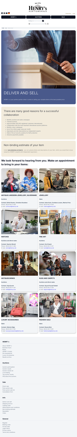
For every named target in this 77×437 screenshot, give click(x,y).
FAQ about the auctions (9, 376)
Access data (6, 426)
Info (6, 28)
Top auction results (8, 374)
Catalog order (7, 405)
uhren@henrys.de (11, 248)
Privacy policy (7, 430)
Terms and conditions (9, 432)
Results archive (7, 357)
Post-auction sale (8, 388)
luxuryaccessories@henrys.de (14, 331)
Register (5, 423)
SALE (63, 17)
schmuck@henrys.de (12, 206)
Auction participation (9, 367)
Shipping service (7, 403)
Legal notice (6, 428)
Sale (4, 382)
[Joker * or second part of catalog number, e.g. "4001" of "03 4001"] (39, 21)
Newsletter (6, 411)
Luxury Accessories (8, 355)
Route (4, 349)
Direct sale (6, 386)
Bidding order (7, 425)
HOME (3, 28)
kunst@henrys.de (49, 248)
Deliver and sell (7, 402)
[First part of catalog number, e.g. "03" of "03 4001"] (35, 21)
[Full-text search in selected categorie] (38, 24)
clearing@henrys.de (50, 206)
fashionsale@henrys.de (50, 331)
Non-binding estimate (9, 409)
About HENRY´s (7, 346)
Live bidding (6, 372)
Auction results (7, 369)
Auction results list (8, 370)
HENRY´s (13, 17)
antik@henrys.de (11, 289)
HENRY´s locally (7, 351)
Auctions (6, 363)
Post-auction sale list (9, 390)
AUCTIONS (38, 17)
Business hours (7, 347)
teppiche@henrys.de (50, 289)
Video (4, 413)
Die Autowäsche (7, 353)
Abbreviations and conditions (11, 407)
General (5, 419)
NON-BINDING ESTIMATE (15, 150)
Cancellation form (8, 392)
